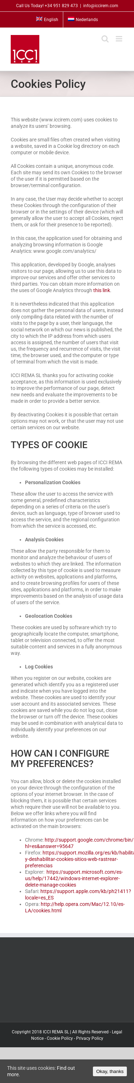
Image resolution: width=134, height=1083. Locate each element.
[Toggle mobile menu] (119, 38)
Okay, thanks (110, 1071)
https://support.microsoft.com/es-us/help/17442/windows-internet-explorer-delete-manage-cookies (74, 878)
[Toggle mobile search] (105, 38)
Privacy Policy (89, 1038)
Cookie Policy (60, 1038)
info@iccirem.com (100, 5)
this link (101, 290)
